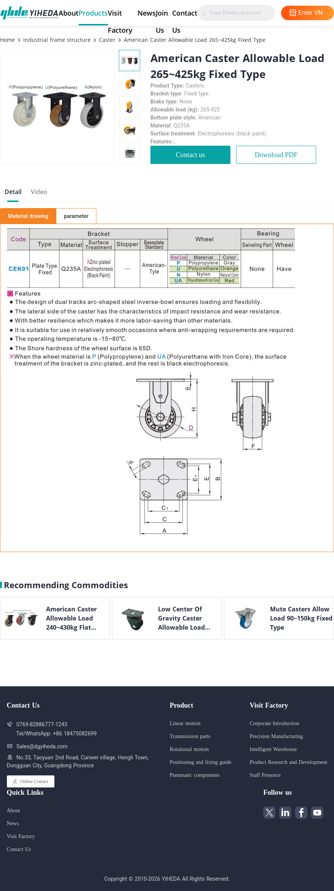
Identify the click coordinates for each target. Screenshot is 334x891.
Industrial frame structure (56, 39)
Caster (106, 39)
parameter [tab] (76, 216)
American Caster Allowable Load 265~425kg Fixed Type (193, 39)
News (146, 13)
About (68, 13)
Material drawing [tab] (28, 216)
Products (93, 13)
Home (7, 39)
